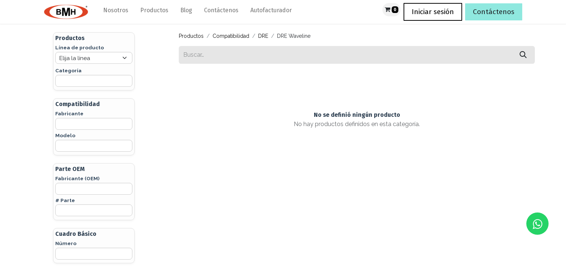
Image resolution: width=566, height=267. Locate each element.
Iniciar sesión (433, 11)
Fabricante (69, 113)
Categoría (68, 70)
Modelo (65, 135)
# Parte (65, 200)
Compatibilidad (231, 36)
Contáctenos (493, 11)
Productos (191, 36)
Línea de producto (79, 47)
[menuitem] (115, 12)
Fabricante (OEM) (77, 178)
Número (65, 243)
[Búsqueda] (523, 55)
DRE (263, 36)
